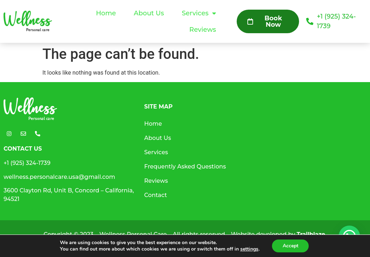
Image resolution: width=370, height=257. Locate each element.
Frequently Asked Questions (185, 166)
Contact (155, 195)
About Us (149, 13)
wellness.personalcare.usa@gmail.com (59, 176)
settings (249, 249)
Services (199, 13)
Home (106, 13)
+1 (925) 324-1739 (27, 163)
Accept (290, 245)
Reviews (202, 30)
